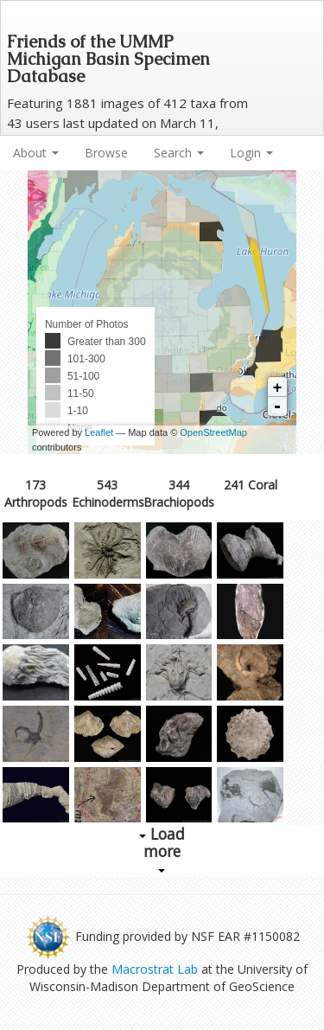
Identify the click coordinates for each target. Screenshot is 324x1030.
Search (179, 152)
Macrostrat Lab (154, 969)
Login (251, 152)
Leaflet (99, 432)
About (36, 152)
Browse (106, 152)
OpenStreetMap (213, 432)
